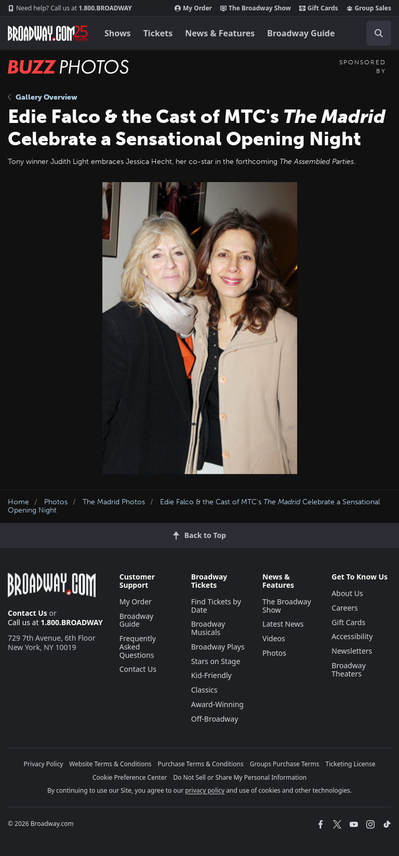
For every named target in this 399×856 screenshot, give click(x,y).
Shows (117, 33)
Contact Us (27, 613)
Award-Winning (217, 704)
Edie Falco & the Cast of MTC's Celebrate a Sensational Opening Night (194, 506)
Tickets (158, 33)
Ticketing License (351, 764)
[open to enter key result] (378, 33)
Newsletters (351, 651)
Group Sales (369, 8)
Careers (344, 608)
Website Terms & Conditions (110, 764)
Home (18, 502)
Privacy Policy (43, 764)
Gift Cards (318, 8)
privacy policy (204, 790)
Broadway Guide (301, 33)
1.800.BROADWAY (70, 8)
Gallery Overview (42, 97)
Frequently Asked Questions (137, 646)
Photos (56, 502)
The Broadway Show (255, 8)
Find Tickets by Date (216, 606)
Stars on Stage (216, 661)
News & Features (220, 33)
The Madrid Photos (114, 502)
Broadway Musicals (208, 628)
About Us (347, 593)
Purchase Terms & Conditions (201, 764)
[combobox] (374, 33)
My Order (193, 8)
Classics (204, 690)
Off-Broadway (214, 719)
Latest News (283, 624)
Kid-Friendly (211, 675)
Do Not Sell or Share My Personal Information (240, 777)
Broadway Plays (218, 647)
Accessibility (352, 636)
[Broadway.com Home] (48, 33)
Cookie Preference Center (129, 777)
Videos (273, 638)
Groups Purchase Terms (285, 764)
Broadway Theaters (348, 669)
